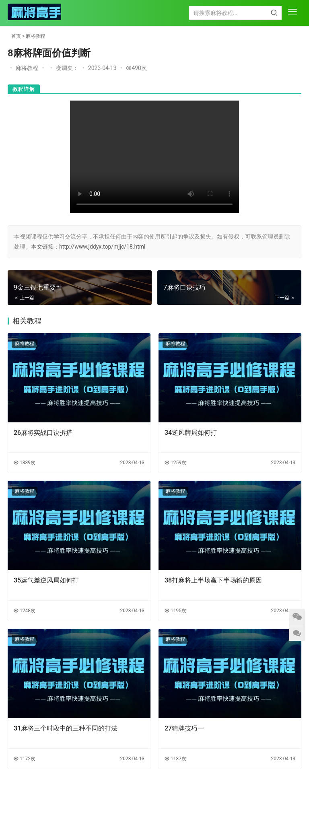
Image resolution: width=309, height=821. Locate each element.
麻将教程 (35, 36)
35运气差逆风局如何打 (46, 580)
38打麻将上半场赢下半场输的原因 (213, 580)
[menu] (292, 12)
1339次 (24, 462)
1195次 (175, 610)
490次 (136, 68)
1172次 (24, 758)
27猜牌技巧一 (184, 728)
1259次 (175, 462)
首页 (16, 36)
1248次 (24, 610)
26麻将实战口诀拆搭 (43, 432)
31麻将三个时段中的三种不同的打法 (65, 728)
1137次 (175, 758)
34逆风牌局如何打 (191, 432)
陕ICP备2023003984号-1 (172, 806)
